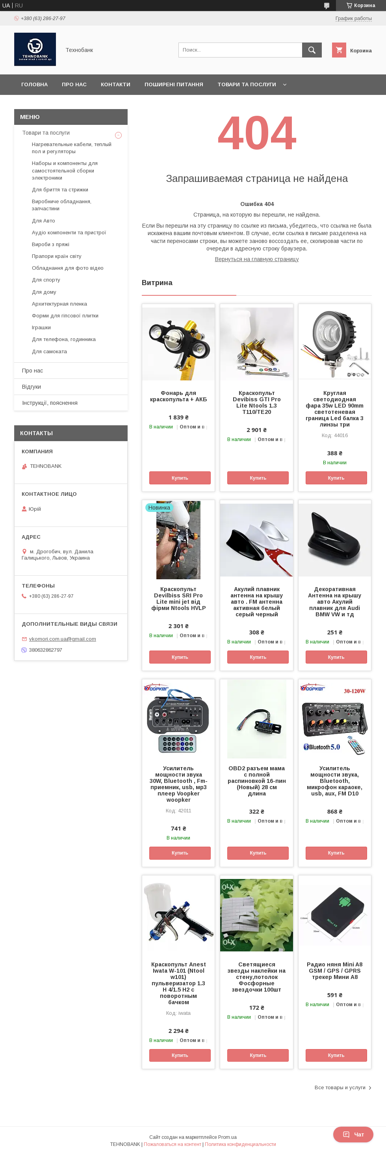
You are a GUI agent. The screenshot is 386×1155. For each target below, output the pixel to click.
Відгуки (31, 387)
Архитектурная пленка (59, 304)
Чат (353, 1134)
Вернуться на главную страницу (257, 259)
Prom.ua (227, 1137)
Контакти (115, 84)
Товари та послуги (246, 84)
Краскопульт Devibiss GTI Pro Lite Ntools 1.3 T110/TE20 (257, 402)
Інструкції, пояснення (50, 403)
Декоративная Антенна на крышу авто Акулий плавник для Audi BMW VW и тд (334, 601)
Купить (180, 478)
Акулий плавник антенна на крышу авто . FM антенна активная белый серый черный (256, 601)
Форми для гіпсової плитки (65, 316)
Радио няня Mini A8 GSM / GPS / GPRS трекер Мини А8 (334, 970)
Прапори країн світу (57, 256)
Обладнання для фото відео (68, 268)
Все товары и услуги (340, 1087)
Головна (34, 84)
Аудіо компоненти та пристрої (69, 232)
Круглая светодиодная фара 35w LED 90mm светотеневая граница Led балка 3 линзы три (335, 409)
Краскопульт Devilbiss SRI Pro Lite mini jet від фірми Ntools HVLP (178, 598)
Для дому (44, 292)
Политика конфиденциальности (240, 1144)
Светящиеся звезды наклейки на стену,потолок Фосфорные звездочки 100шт (257, 977)
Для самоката (49, 351)
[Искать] (312, 50)
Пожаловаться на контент (172, 1144)
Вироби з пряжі (50, 244)
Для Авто (43, 221)
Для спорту (46, 280)
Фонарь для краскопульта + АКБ (178, 396)
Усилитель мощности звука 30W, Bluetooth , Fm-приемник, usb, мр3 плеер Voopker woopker (179, 784)
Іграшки (41, 327)
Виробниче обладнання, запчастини (61, 204)
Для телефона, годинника (64, 339)
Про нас (74, 84)
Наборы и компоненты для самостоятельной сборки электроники (65, 170)
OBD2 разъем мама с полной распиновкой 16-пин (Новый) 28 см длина (257, 781)
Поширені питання (174, 84)
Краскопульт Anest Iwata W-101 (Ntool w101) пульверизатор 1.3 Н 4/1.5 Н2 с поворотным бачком (178, 983)
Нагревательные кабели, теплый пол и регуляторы (71, 147)
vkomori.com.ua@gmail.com (62, 639)
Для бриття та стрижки (60, 190)
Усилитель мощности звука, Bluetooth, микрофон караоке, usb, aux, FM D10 (334, 781)
